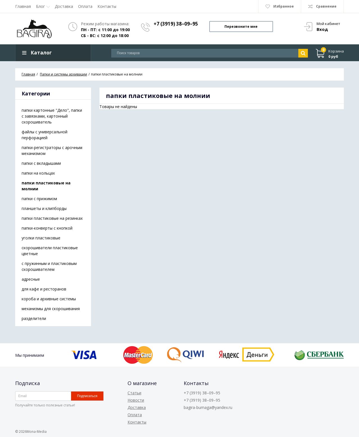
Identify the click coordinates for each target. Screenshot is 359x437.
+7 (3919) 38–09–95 (176, 23)
